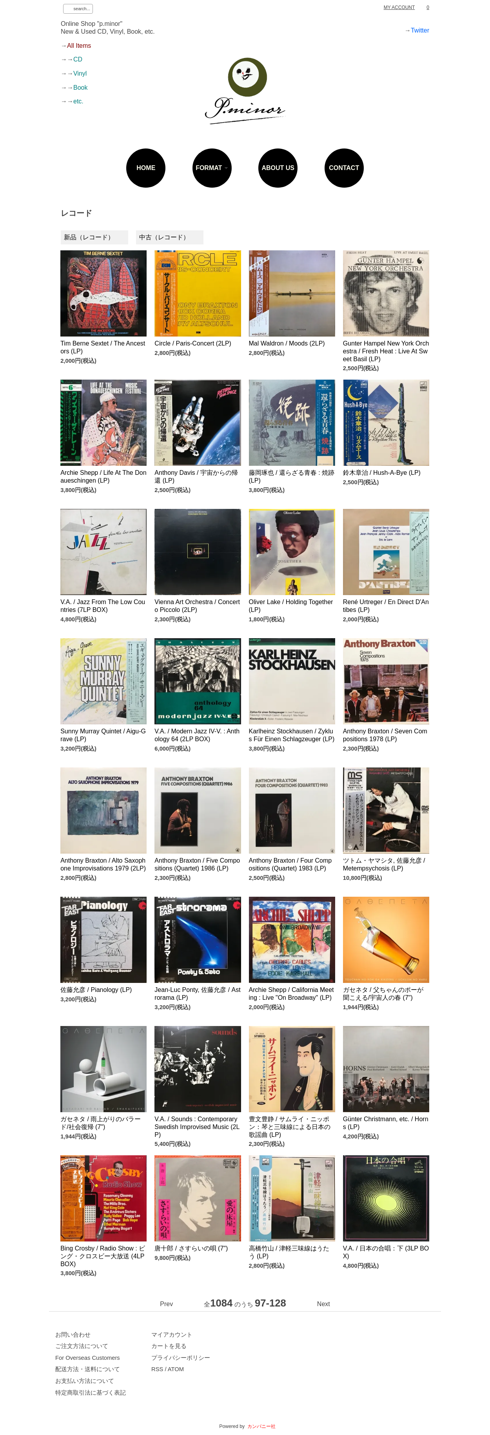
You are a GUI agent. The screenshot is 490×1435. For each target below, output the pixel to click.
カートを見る (169, 1346)
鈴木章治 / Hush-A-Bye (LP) (382, 472)
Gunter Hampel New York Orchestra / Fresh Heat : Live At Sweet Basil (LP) (386, 351)
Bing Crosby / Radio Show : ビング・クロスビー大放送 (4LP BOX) (102, 1256)
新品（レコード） (89, 237)
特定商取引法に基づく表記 (90, 1393)
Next (323, 1304)
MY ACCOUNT (399, 7)
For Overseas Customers (87, 1358)
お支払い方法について (84, 1381)
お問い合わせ (73, 1335)
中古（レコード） (164, 237)
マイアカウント (171, 1335)
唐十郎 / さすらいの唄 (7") (191, 1248)
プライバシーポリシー (180, 1358)
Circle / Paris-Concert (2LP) (192, 343)
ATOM (176, 1369)
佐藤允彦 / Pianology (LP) (96, 989)
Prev (166, 1304)
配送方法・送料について (87, 1369)
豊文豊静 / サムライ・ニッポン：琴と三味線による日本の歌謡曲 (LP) (289, 1127)
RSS (157, 1369)
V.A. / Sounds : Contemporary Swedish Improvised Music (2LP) (197, 1127)
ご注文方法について (81, 1346)
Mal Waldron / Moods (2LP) (287, 343)
